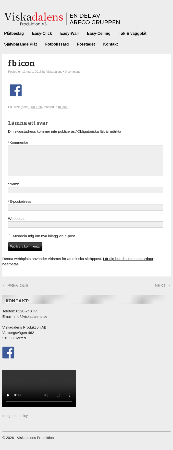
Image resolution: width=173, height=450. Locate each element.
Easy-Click (42, 33)
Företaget (86, 44)
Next (163, 291)
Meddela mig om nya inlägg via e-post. (44, 242)
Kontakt (110, 44)
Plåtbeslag (14, 33)
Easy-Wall (69, 33)
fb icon (21, 63)
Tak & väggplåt (133, 33)
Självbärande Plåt (20, 44)
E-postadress (19, 207)
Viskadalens (54, 71)
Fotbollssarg (57, 44)
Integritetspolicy (15, 421)
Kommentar (18, 142)
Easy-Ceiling (99, 33)
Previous (15, 291)
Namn (13, 190)
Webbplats (16, 224)
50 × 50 (36, 107)
